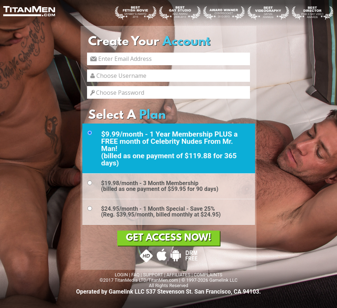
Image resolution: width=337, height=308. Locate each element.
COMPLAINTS (208, 274)
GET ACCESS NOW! (168, 238)
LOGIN (121, 274)
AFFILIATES (179, 274)
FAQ (135, 274)
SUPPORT (153, 274)
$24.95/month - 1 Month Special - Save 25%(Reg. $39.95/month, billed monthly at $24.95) (161, 211)
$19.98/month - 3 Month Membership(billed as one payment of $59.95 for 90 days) (159, 186)
